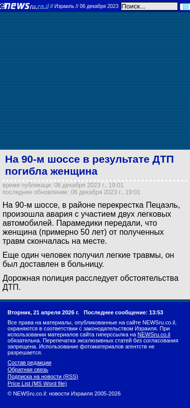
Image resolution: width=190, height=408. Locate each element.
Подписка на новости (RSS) (43, 376)
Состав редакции (29, 362)
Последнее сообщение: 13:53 (123, 312)
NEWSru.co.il (153, 334)
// (84, 6)
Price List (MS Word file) (37, 383)
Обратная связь (28, 369)
